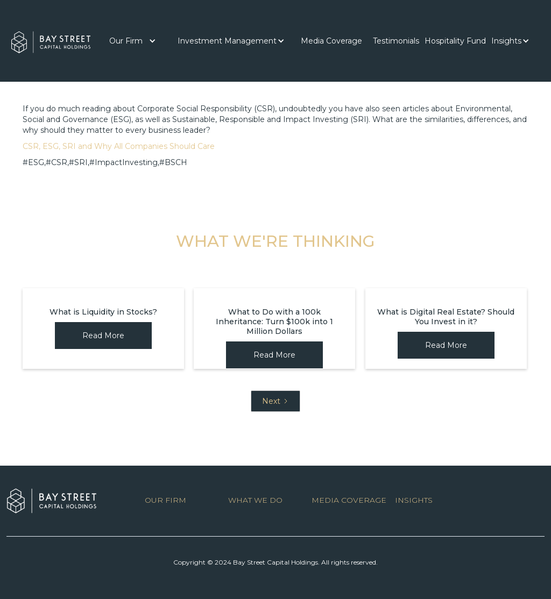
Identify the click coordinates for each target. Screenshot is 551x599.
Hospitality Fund (455, 41)
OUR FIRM (165, 500)
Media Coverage (331, 41)
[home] (51, 39)
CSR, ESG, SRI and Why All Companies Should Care (119, 146)
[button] (132, 41)
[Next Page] (275, 401)
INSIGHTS (414, 500)
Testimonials (396, 41)
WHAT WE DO (255, 500)
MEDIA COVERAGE (349, 500)
